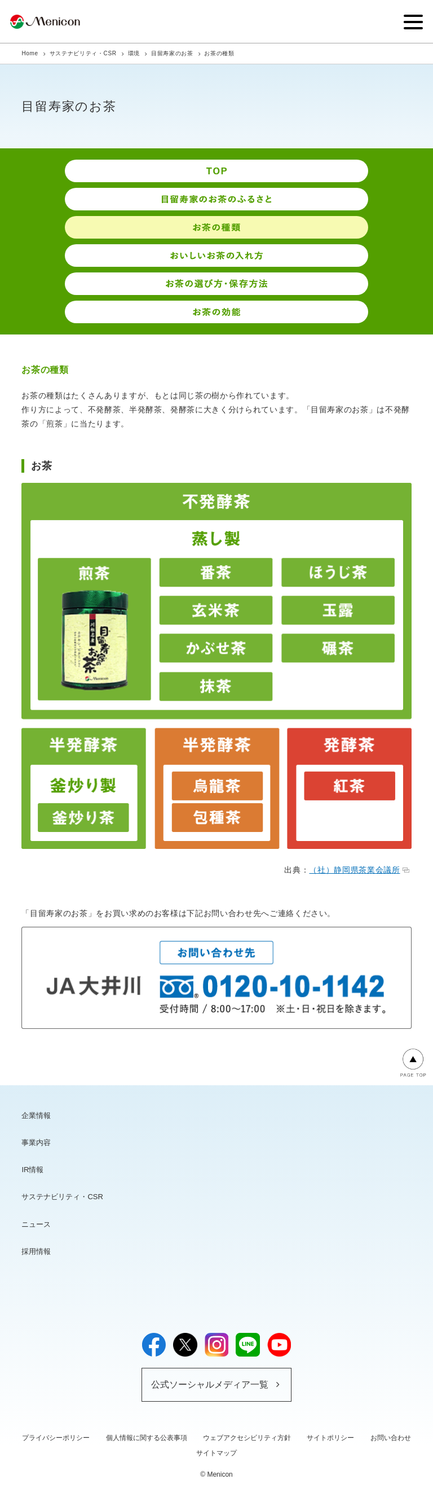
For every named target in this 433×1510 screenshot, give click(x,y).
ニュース (36, 1224)
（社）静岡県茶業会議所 (359, 869)
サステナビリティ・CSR (83, 53)
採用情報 (36, 1251)
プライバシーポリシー (56, 1438)
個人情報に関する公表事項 (146, 1438)
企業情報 (36, 1115)
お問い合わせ (390, 1438)
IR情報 (32, 1169)
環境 (134, 53)
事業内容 (36, 1142)
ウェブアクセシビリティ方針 (247, 1438)
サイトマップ (216, 1453)
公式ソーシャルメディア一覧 (209, 1384)
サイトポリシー (330, 1438)
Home (29, 53)
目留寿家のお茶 (172, 53)
